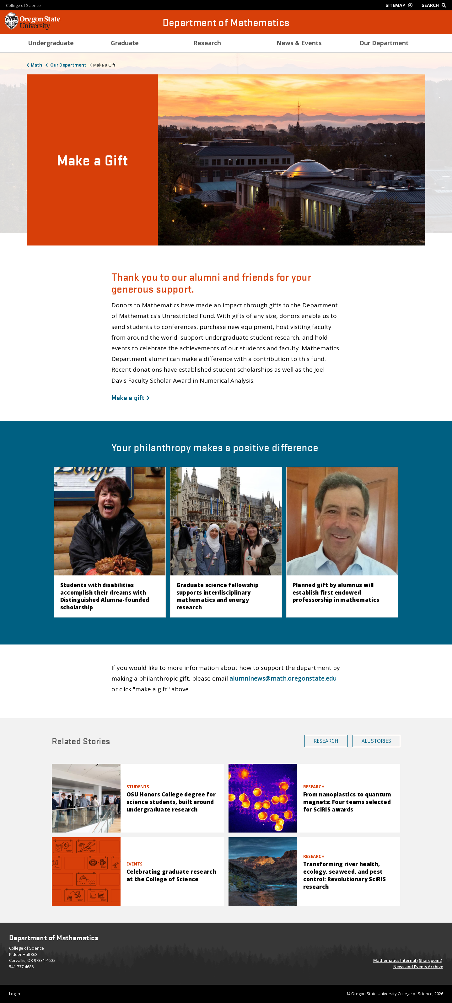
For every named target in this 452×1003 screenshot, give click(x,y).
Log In (14, 993)
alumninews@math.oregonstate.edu (283, 678)
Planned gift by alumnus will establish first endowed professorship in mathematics (336, 592)
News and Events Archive (418, 966)
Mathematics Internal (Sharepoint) (407, 960)
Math (36, 65)
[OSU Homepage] (32, 28)
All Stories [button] (376, 740)
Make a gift (130, 397)
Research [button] (326, 740)
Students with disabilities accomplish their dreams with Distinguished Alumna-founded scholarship (104, 596)
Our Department (67, 65)
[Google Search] (435, 5)
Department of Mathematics (226, 22)
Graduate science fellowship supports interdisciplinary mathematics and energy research (217, 596)
